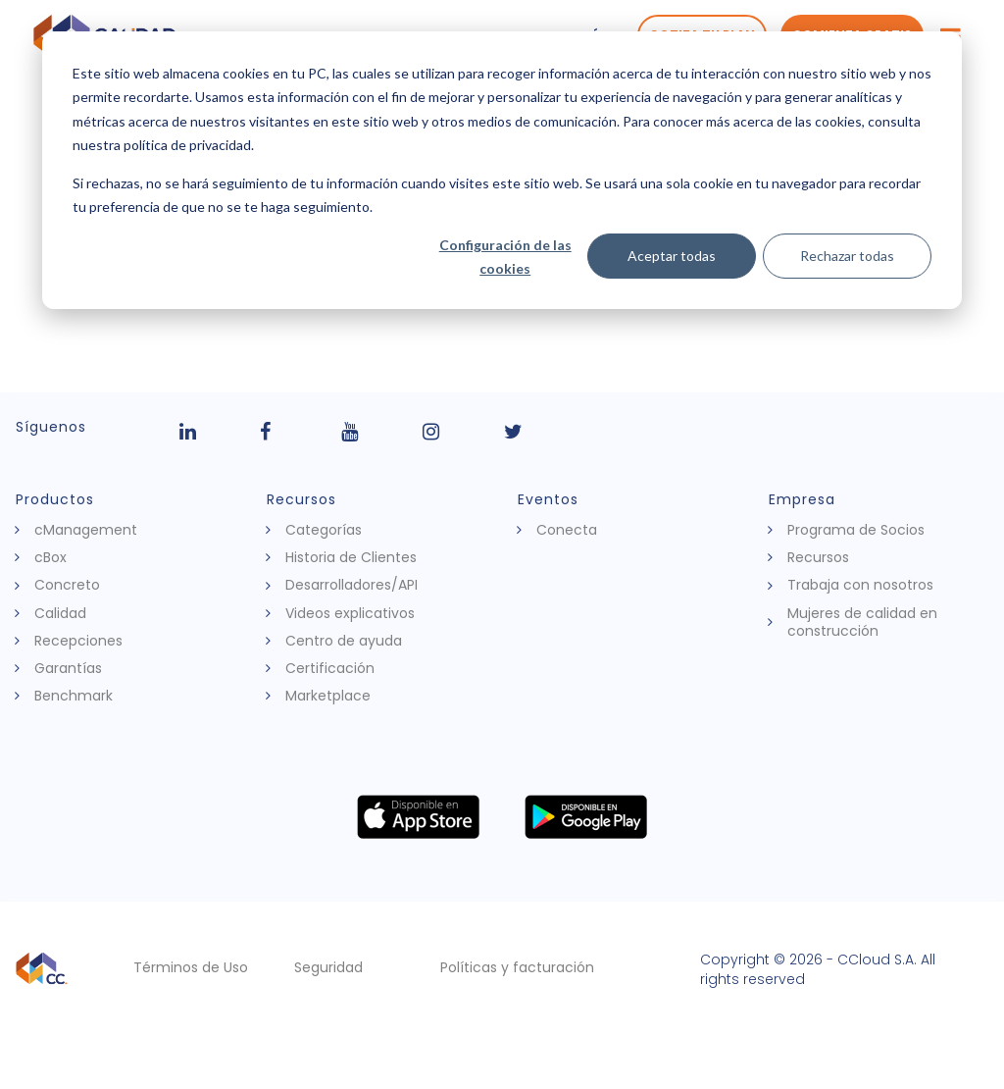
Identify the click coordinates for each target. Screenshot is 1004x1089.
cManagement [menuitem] (85, 530)
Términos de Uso (190, 967)
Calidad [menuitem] (60, 613)
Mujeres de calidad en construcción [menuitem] (862, 622)
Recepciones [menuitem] (78, 640)
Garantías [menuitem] (68, 668)
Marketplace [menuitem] (328, 695)
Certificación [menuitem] (330, 668)
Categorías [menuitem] (323, 530)
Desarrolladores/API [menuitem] (351, 585)
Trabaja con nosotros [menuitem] (860, 585)
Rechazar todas (847, 255)
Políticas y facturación (517, 967)
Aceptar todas (672, 255)
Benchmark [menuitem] (73, 695)
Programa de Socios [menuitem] (856, 530)
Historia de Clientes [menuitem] (351, 557)
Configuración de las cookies (505, 257)
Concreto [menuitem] (67, 585)
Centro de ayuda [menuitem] (343, 640)
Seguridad (328, 967)
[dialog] (502, 170)
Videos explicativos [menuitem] (350, 613)
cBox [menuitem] (50, 557)
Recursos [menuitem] (818, 557)
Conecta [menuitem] (566, 530)
